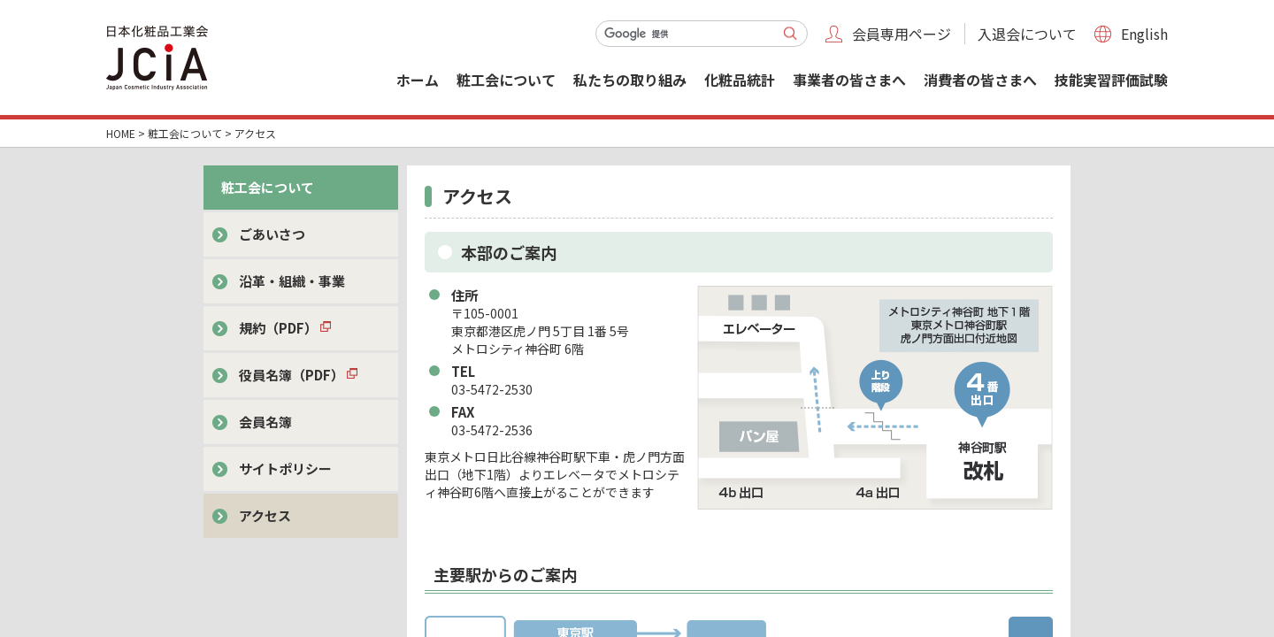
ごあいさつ (272, 234)
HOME (120, 133)
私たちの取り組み (630, 79)
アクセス (265, 515)
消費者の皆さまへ (980, 79)
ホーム (417, 79)
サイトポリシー (285, 468)
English (1144, 33)
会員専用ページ (901, 33)
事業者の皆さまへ (849, 79)
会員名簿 (265, 421)
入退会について (1027, 33)
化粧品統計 (739, 79)
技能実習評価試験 (1111, 79)
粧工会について (506, 79)
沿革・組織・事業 (292, 281)
